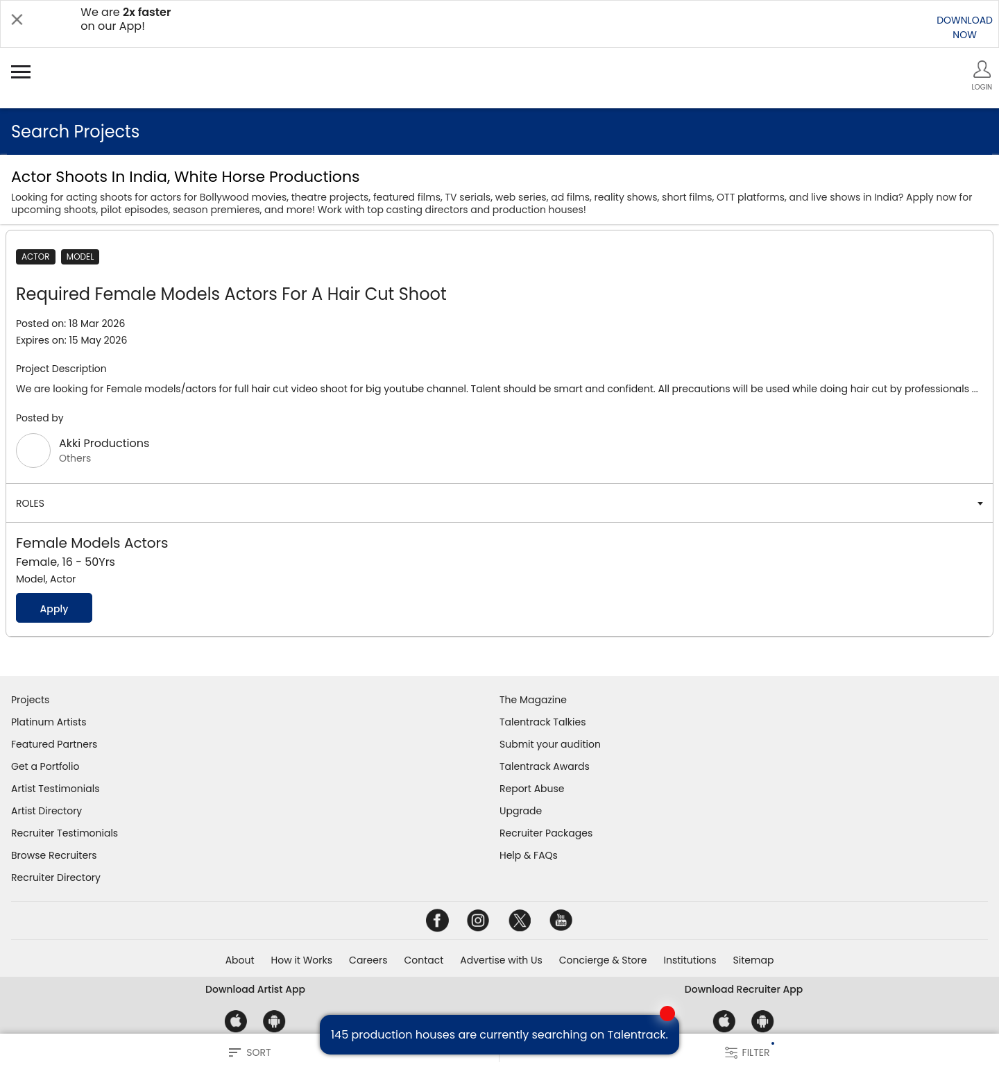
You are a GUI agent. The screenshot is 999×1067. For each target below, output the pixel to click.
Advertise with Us (501, 960)
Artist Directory (46, 810)
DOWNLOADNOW (965, 27)
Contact (423, 960)
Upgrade (521, 810)
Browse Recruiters (54, 855)
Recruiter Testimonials (64, 833)
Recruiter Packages (546, 833)
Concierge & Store (603, 960)
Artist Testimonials (55, 788)
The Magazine (533, 699)
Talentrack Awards (545, 766)
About (240, 960)
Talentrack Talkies (543, 722)
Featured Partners (54, 744)
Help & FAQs (529, 855)
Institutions (689, 960)
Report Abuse (532, 788)
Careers (368, 960)
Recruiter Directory (56, 877)
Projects (30, 699)
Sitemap (753, 960)
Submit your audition (550, 744)
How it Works (302, 960)
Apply (54, 609)
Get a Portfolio (45, 766)
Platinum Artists (49, 722)
